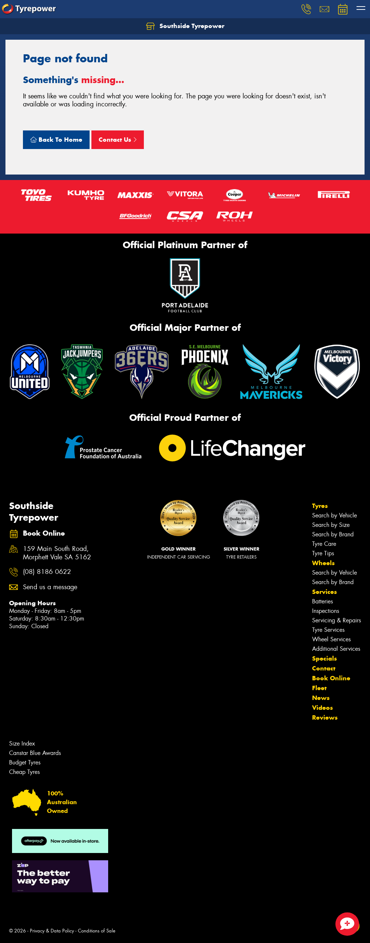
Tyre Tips (323, 553)
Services (324, 592)
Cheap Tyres (24, 772)
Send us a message (50, 587)
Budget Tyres (24, 762)
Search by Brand (333, 534)
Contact (323, 668)
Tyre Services (328, 630)
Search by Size (331, 525)
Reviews (325, 717)
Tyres (320, 506)
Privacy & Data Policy (52, 931)
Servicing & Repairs (336, 620)
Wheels (323, 563)
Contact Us (118, 140)
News (321, 698)
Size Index (22, 743)
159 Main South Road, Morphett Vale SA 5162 (57, 553)
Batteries (322, 601)
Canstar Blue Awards (35, 753)
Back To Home (56, 140)
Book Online (331, 678)
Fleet (319, 688)
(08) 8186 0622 (47, 572)
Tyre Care (324, 544)
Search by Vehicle (334, 515)
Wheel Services (331, 639)
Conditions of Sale (96, 931)
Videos (322, 708)
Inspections (325, 611)
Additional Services (336, 649)
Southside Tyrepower (185, 26)
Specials (324, 658)
